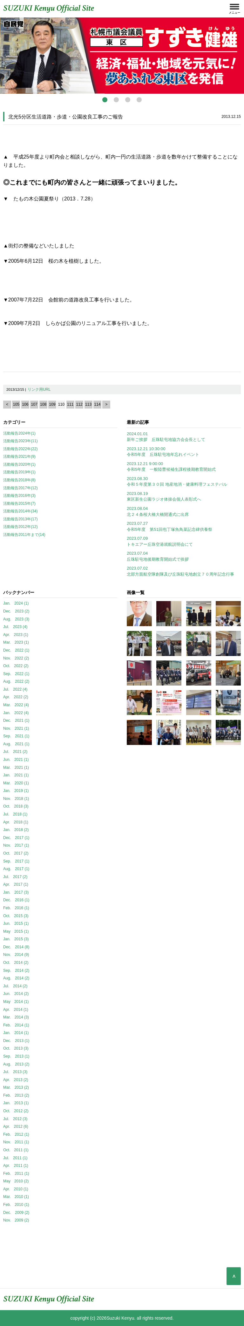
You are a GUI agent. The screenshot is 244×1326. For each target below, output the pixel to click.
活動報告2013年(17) (20, 519)
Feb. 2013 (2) (16, 1095)
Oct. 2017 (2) (16, 853)
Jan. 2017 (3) (16, 892)
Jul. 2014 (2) (15, 986)
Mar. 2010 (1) (16, 1196)
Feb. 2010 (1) (16, 1204)
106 (25, 404)
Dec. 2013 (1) (16, 1040)
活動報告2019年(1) (19, 472)
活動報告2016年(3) (19, 495)
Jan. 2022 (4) (16, 713)
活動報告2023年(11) (20, 441)
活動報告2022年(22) (20, 449)
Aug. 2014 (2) (16, 978)
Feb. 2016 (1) (16, 908)
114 (97, 404)
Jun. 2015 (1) (16, 923)
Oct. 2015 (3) (16, 916)
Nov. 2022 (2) (16, 658)
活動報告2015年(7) (19, 503)
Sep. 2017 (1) (16, 861)
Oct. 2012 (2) (16, 1111)
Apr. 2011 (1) (15, 1165)
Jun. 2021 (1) (16, 759)
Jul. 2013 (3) (15, 1072)
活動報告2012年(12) (20, 526)
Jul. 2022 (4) (15, 689)
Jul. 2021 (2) (15, 751)
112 (79, 404)
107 (34, 404)
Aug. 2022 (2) (16, 681)
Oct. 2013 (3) (16, 1048)
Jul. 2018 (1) (15, 814)
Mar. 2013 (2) (16, 1087)
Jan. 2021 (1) (16, 775)
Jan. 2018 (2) (16, 830)
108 (43, 404)
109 (52, 404)
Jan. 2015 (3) (16, 939)
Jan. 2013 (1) (16, 1103)
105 (16, 404)
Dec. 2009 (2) (16, 1212)
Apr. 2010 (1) (15, 1189)
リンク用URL (39, 389)
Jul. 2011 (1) (15, 1158)
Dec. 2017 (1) (16, 838)
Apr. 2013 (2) (15, 1080)
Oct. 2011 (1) (16, 1150)
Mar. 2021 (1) (16, 767)
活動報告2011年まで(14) (24, 534)
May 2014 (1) (16, 1001)
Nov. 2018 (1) (16, 798)
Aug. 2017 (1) (16, 869)
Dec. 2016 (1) (16, 900)
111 (70, 404)
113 (88, 404)
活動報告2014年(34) (20, 511)
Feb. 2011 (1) (16, 1173)
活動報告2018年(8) (19, 480)
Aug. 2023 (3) (16, 619)
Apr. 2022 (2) (15, 697)
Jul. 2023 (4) (15, 627)
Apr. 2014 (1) (15, 1009)
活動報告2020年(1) (19, 464)
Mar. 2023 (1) (16, 642)
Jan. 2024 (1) (16, 603)
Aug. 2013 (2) (16, 1064)
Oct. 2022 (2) (16, 666)
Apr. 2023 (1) (15, 635)
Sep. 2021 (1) (16, 736)
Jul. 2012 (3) (15, 1119)
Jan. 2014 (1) (16, 1033)
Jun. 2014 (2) (16, 993)
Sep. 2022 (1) (16, 674)
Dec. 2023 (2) (16, 611)
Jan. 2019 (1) (16, 790)
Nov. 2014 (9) (16, 954)
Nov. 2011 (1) (16, 1142)
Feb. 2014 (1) (16, 1025)
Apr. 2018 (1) (15, 822)
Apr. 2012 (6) (15, 1126)
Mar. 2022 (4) (16, 705)
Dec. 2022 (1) (16, 650)
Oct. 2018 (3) (16, 806)
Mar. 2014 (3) (16, 1017)
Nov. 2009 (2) (16, 1220)
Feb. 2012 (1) (16, 1134)
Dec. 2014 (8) (16, 947)
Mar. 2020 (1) (16, 783)
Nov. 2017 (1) (16, 845)
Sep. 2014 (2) (16, 970)
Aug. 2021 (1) (16, 744)
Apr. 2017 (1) (15, 884)
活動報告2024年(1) (19, 433)
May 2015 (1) (16, 931)
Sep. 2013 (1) (16, 1056)
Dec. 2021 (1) (16, 720)
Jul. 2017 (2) (15, 877)
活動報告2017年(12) (20, 488)
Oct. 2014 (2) (16, 962)
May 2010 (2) (16, 1181)
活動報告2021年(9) (19, 456)
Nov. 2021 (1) (16, 728)
